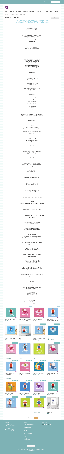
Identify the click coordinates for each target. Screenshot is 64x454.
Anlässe (57, 11)
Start (6, 11)
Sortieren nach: (47, 17)
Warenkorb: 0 (46, 1)
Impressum (26, 429)
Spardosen (32, 11)
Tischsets (18, 11)
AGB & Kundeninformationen (29, 424)
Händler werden (27, 439)
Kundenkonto (7, 1)
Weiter (36, 417)
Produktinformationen (28, 433)
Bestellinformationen (27, 432)
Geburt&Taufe (40, 11)
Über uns (25, 430)
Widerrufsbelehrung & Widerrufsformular (31, 435)
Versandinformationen (28, 427)
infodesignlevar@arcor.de (12, 430)
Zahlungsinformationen (28, 438)
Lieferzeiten (26, 441)
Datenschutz (26, 426)
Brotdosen (25, 11)
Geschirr (11, 11)
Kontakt (25, 436)
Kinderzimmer (49, 11)
